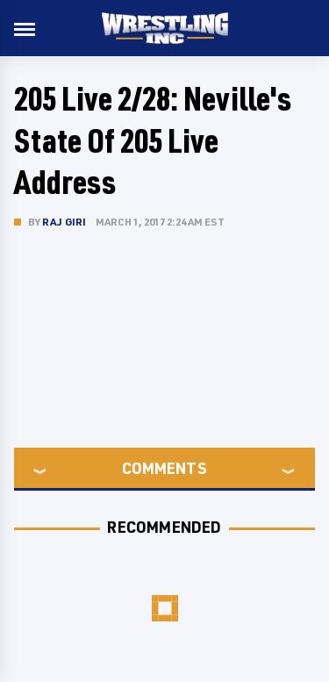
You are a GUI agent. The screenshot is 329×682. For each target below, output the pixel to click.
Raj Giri (64, 221)
